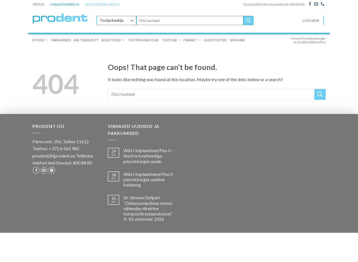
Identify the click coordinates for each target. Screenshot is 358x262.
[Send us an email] (316, 4)
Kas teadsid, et (86, 40)
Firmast (192, 40)
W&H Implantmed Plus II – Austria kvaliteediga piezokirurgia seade (148, 156)
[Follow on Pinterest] (51, 170)
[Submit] (248, 20)
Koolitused (113, 40)
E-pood (40, 40)
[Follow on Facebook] (310, 4)
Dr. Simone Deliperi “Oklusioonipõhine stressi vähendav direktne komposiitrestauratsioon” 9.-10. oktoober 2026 (147, 208)
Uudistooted (215, 40)
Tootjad (171, 40)
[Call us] (322, 4)
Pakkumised (61, 40)
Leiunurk (237, 40)
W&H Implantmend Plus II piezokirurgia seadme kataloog (148, 179)
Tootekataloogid (143, 40)
